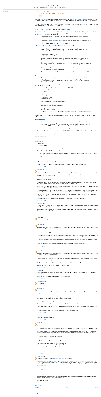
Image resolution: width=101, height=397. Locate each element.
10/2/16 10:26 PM (41, 319)
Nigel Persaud (43, 19)
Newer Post (37, 387)
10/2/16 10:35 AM (41, 166)
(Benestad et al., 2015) (56, 40)
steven (38, 322)
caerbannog (39, 169)
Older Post (96, 387)
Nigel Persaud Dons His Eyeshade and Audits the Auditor (50, 13)
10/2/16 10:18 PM (41, 312)
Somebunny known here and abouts (77, 19)
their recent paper (80, 33)
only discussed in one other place (55, 128)
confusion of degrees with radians (41, 29)
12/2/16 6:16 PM (41, 369)
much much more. (69, 29)
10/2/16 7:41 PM (41, 278)
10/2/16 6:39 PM (41, 246)
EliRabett (39, 270)
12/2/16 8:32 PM (41, 382)
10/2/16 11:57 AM (41, 200)
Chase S (39, 217)
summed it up (44, 119)
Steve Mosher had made (79, 84)
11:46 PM (48, 136)
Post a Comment (38, 385)
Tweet (36, 15)
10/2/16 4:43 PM (41, 214)
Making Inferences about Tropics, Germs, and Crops (59, 358)
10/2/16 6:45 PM (41, 267)
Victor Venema (40, 203)
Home (66, 387)
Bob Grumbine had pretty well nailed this (42, 45)
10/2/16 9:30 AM (41, 156)
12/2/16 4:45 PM (41, 353)
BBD (38, 159)
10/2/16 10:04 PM (41, 285)
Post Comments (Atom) (44, 393)
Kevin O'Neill (40, 356)
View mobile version (66, 389)
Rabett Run (50, 5)
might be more (85, 24)
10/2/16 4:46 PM (41, 220)
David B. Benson (40, 281)
